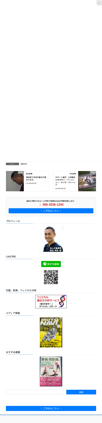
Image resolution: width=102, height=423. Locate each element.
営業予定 (24, 164)
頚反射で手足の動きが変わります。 (36, 178)
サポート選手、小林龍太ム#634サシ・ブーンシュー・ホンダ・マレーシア (65, 181)
